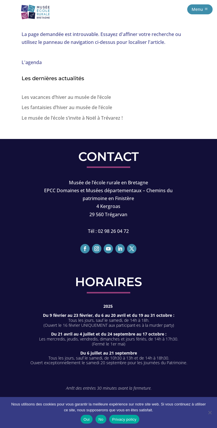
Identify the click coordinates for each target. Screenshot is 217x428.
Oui (87, 419)
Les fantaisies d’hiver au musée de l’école (67, 107)
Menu (197, 9)
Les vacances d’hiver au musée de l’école (66, 97)
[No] (210, 412)
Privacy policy (124, 419)
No (100, 419)
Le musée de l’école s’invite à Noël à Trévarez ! (72, 118)
